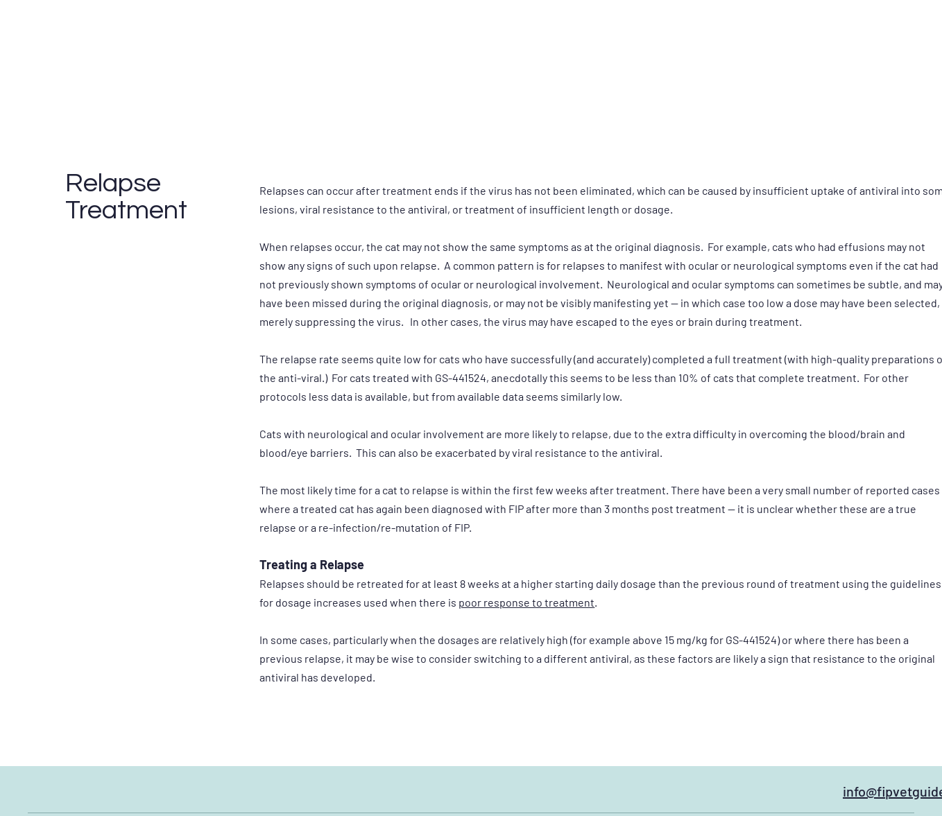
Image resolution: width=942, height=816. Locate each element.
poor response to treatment (526, 602)
